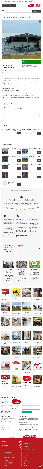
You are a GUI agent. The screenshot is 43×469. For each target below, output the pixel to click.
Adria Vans (26, 454)
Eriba (25, 457)
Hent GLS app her (9, 232)
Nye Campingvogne (7, 452)
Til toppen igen (11, 437)
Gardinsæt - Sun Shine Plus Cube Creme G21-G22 (12, 182)
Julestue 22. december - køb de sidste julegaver (8, 424)
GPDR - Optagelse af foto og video (30, 449)
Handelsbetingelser (28, 444)
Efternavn (24, 406)
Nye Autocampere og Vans (9, 454)
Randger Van (26, 462)
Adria (25, 452)
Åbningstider (26, 441)
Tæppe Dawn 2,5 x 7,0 (12, 172)
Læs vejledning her (8, 281)
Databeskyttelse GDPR (28, 448)
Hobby (25, 460)
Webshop (6, 458)
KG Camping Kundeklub (8, 463)
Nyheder (5, 465)
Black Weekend (4, 429)
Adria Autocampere (28, 455)
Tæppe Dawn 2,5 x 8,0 (32, 172)
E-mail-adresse (25, 398)
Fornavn (23, 402)
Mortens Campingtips (8, 462)
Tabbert (25, 463)
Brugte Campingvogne (8, 455)
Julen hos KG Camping (5, 427)
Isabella (25, 465)
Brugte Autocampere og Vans (9, 457)
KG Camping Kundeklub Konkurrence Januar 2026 (8, 419)
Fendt (25, 458)
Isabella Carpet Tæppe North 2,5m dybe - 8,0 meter (12, 166)
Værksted (6, 460)
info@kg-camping (28, 93)
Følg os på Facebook (28, 443)
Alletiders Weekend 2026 (6, 421)
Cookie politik (27, 446)
